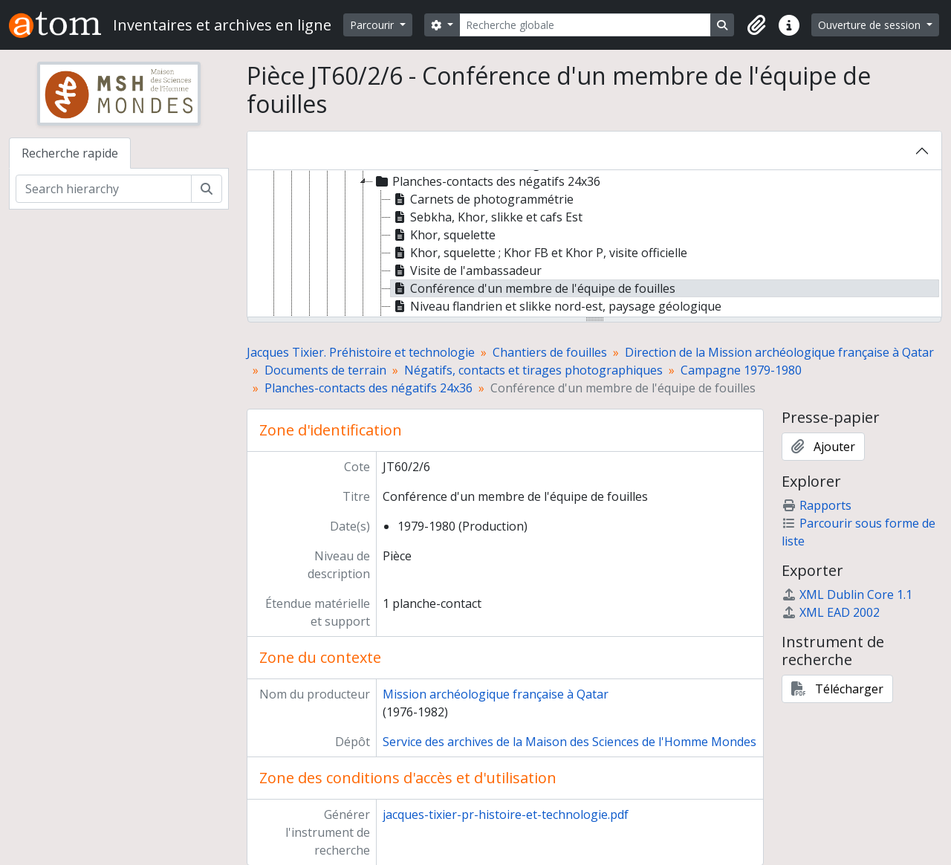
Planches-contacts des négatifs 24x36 (368, 388)
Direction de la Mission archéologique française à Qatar (779, 352)
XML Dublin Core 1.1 (847, 594)
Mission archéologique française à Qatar (495, 694)
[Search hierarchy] (104, 189)
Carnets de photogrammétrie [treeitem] (482, 199)
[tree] (594, 244)
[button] (756, 25)
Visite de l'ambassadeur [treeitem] (466, 270)
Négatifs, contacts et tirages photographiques (533, 370)
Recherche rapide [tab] (70, 153)
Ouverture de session (871, 25)
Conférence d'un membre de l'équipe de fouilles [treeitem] (533, 288)
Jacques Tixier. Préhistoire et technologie (361, 352)
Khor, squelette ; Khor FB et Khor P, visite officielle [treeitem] (539, 253)
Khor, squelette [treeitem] (443, 235)
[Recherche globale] (585, 24)
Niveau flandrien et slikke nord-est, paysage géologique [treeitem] (556, 306)
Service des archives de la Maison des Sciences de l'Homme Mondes (569, 741)
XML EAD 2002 (831, 612)
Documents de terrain (325, 370)
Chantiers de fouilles (550, 352)
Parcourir (373, 25)
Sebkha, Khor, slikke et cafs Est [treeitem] (486, 217)
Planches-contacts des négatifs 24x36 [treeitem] (486, 181)
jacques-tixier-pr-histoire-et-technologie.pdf (506, 814)
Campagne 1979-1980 (741, 370)
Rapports (816, 505)
